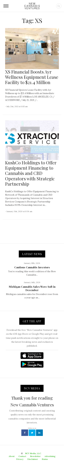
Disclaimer (32, 459)
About (12, 456)
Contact (22, 456)
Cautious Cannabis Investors (32, 267)
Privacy (19, 459)
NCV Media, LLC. (33, 453)
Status (45, 459)
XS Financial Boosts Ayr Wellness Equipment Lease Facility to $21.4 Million (31, 77)
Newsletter (35, 456)
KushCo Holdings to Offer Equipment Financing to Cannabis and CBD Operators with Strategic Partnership (30, 173)
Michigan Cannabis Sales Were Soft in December (32, 288)
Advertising (50, 456)
